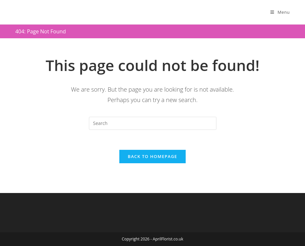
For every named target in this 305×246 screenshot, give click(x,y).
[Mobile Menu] (280, 12)
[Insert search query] (152, 123)
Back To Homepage (152, 156)
